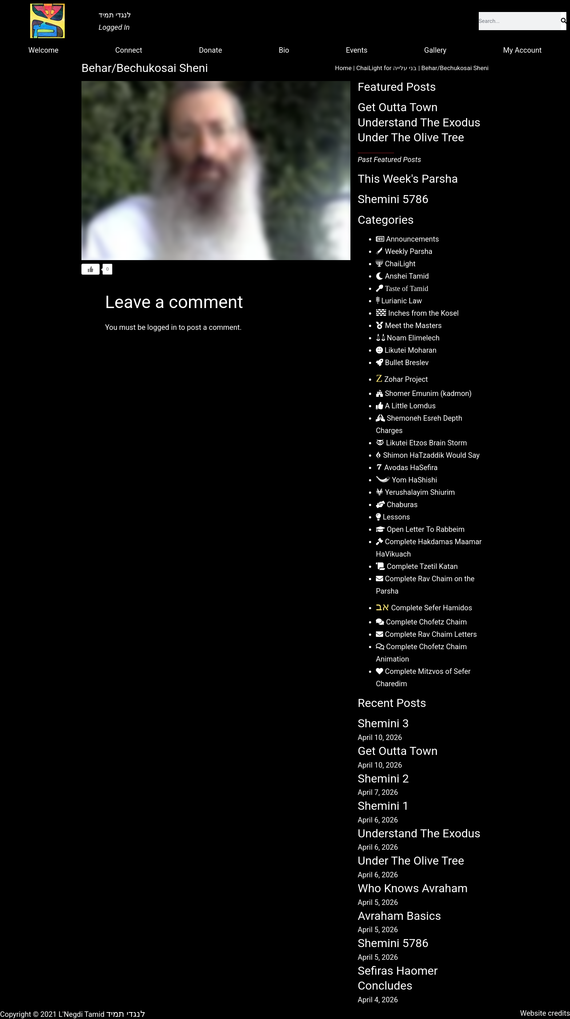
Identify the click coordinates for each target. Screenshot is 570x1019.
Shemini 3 (383, 723)
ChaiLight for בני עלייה (386, 68)
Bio (284, 50)
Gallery (435, 50)
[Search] (563, 21)
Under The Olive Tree (411, 137)
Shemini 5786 (393, 199)
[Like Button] (90, 269)
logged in (162, 327)
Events (357, 50)
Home (343, 68)
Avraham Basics (399, 916)
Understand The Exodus (419, 122)
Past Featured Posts (389, 159)
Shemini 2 (383, 778)
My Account (522, 50)
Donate (210, 50)
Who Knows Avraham (413, 888)
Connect (128, 50)
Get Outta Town (398, 107)
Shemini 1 (383, 806)
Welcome (43, 50)
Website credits (545, 1013)
